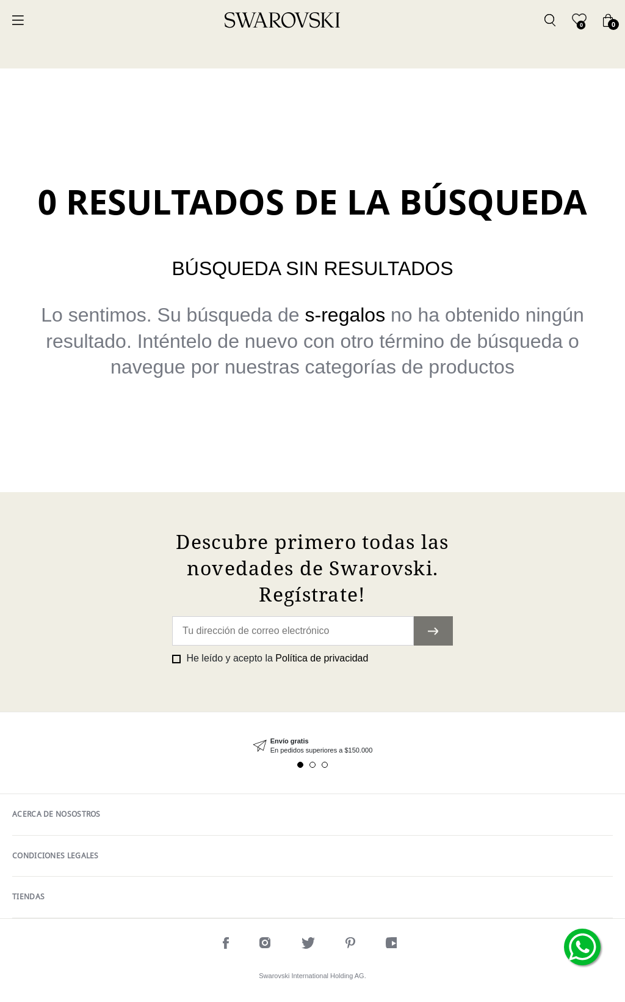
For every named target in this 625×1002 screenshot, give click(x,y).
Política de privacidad (321, 658)
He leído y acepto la (276, 658)
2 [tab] (312, 765)
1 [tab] (300, 765)
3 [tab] (325, 765)
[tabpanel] (312, 746)
